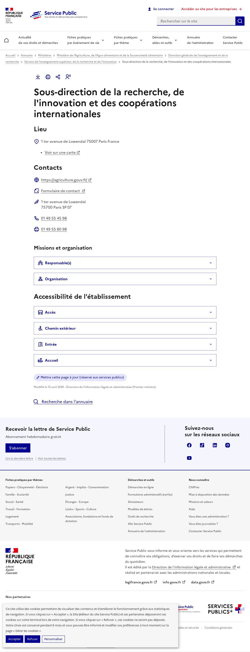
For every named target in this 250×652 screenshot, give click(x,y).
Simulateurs (135, 502)
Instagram (227, 445)
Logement (12, 517)
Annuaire (27, 55)
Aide (192, 509)
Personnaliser (53, 639)
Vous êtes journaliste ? (203, 524)
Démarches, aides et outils (162, 40)
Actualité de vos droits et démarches (38, 40)
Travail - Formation (17, 509)
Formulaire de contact (63, 191)
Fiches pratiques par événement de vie (83, 40)
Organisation (53, 279)
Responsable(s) (54, 263)
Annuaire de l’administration (200, 40)
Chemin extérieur (57, 328)
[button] (68, 77)
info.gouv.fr (174, 582)
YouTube (189, 458)
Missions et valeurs (201, 502)
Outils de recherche (141, 517)
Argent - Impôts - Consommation (87, 487)
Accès (46, 312)
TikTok (202, 445)
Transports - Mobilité (19, 524)
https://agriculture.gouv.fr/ (66, 180)
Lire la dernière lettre (19, 458)
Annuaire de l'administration (146, 531)
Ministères (44, 55)
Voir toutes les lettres (52, 458)
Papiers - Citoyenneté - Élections (26, 487)
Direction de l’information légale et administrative (194, 567)
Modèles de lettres (140, 509)
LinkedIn (214, 445)
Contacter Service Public (233, 40)
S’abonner (18, 448)
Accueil (10, 55)
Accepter (14, 639)
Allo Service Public (140, 524)
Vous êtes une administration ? (209, 517)
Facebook (189, 445)
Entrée (47, 344)
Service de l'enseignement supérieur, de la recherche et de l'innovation (70, 62)
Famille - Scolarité (17, 495)
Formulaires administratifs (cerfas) (150, 495)
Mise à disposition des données (209, 495)
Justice (69, 495)
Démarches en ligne (141, 487)
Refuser (32, 639)
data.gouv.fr (203, 582)
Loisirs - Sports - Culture (80, 509)
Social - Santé (14, 502)
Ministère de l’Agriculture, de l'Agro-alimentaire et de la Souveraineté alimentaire (110, 55)
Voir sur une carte (62, 152)
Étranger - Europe (77, 502)
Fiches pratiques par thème (125, 40)
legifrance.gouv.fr (141, 582)
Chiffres (194, 487)
